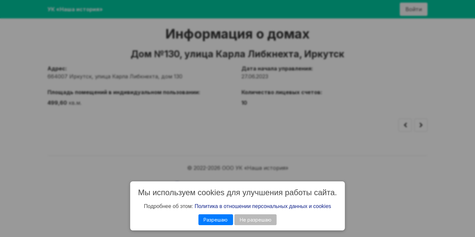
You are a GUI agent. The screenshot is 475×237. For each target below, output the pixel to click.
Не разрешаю (255, 220)
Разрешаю (216, 220)
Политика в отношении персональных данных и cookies (263, 206)
